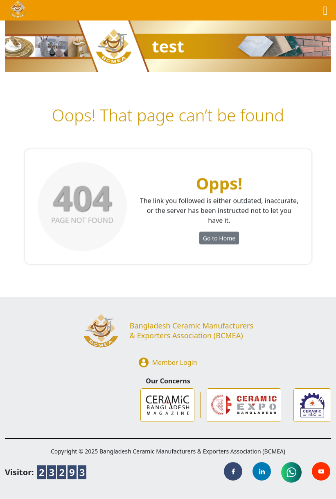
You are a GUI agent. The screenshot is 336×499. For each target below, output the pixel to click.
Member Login (168, 362)
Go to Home (219, 240)
